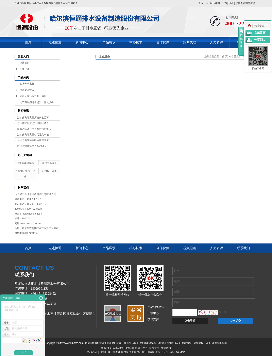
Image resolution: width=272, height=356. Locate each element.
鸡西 (176, 352)
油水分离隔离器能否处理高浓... (34, 140)
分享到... (259, 39)
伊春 (171, 352)
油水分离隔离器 (25, 163)
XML (231, 3)
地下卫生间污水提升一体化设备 (37, 102)
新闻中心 (81, 42)
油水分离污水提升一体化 (33, 96)
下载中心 (153, 313)
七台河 (164, 352)
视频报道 (189, 248)
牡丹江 (143, 352)
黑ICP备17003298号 (112, 347)
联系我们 (243, 248)
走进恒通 (55, 42)
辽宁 (182, 352)
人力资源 (216, 42)
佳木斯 (151, 352)
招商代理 (189, 42)
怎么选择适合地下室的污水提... (34, 129)
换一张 (222, 312)
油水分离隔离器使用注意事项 (33, 134)
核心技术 (135, 42)
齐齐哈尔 (134, 352)
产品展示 (108, 42)
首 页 (224, 56)
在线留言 (260, 32)
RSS (224, 3)
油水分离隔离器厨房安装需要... (34, 117)
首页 (28, 42)
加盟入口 (236, 56)
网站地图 (215, 3)
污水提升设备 (27, 89)
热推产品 (92, 352)
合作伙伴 (162, 42)
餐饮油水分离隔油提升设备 (196, 343)
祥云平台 (143, 347)
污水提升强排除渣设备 (169, 343)
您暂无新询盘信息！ (246, 3)
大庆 (157, 352)
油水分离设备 (27, 83)
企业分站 (203, 3)
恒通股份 (24, 62)
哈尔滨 (124, 352)
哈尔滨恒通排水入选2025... (32, 146)
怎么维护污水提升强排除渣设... (34, 123)
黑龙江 (116, 352)
